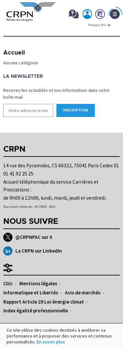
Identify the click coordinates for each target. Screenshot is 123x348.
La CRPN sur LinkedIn (32, 251)
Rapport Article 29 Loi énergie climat (43, 302)
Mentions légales (38, 283)
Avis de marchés (82, 293)
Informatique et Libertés (30, 293)
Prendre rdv (100, 15)
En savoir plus (50, 342)
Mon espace (87, 15)
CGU (7, 283)
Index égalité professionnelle (35, 310)
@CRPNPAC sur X (27, 237)
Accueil (14, 53)
